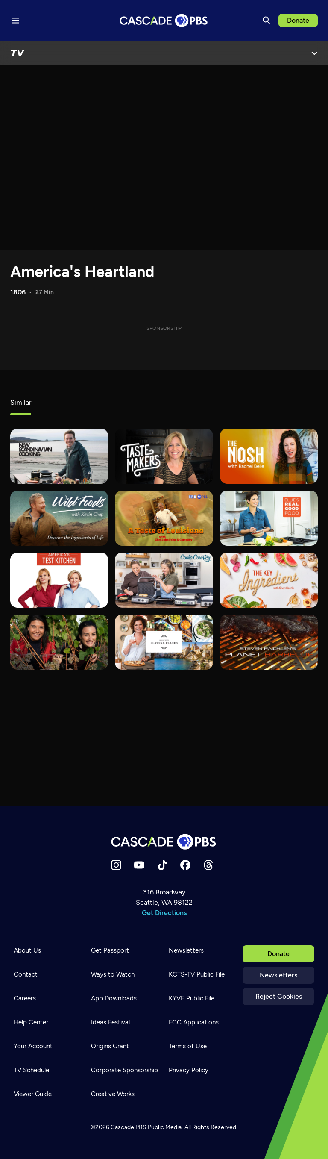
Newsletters (278, 975)
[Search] (266, 20)
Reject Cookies (278, 996)
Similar (20, 402)
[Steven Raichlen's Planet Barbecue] (269, 642)
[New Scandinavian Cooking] (59, 456)
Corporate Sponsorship (124, 1070)
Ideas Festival (110, 1022)
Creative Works (113, 1094)
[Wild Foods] (59, 518)
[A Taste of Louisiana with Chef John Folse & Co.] (164, 518)
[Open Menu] (314, 53)
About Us (27, 950)
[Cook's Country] (164, 580)
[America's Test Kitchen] (59, 580)
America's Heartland (82, 271)
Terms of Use (188, 1046)
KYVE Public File (191, 998)
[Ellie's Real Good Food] (269, 518)
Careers (25, 998)
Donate (298, 20)
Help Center (31, 1022)
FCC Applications (194, 1022)
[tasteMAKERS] (164, 456)
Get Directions (164, 913)
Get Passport (110, 950)
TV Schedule (31, 1070)
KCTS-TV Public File (197, 974)
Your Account (33, 1046)
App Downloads (114, 998)
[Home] (164, 842)
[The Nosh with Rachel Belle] (269, 456)
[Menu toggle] (15, 20)
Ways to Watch (113, 974)
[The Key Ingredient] (269, 580)
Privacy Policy (188, 1070)
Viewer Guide (33, 1094)
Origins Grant (110, 1046)
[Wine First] (59, 642)
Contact (26, 974)
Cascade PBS (128, 1127)
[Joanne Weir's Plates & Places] (164, 642)
